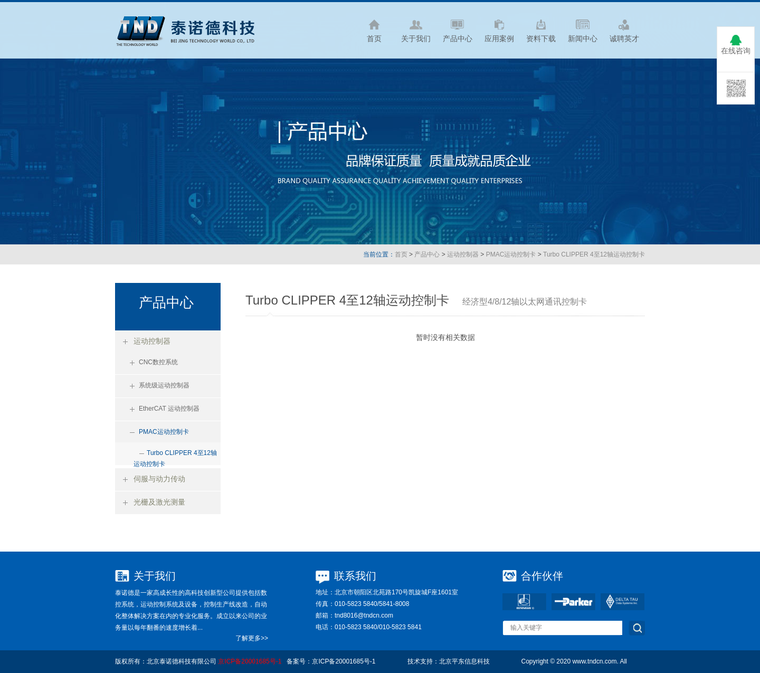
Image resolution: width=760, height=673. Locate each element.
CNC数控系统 (158, 362)
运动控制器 (463, 254)
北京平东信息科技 (464, 661)
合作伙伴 (542, 576)
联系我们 (355, 576)
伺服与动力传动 (159, 479)
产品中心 (427, 254)
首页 (401, 254)
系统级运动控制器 (164, 385)
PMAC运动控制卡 (511, 254)
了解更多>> (251, 638)
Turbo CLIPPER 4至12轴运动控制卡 (594, 254)
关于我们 (155, 576)
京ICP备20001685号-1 (249, 661)
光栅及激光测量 (159, 502)
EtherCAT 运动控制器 (169, 408)
